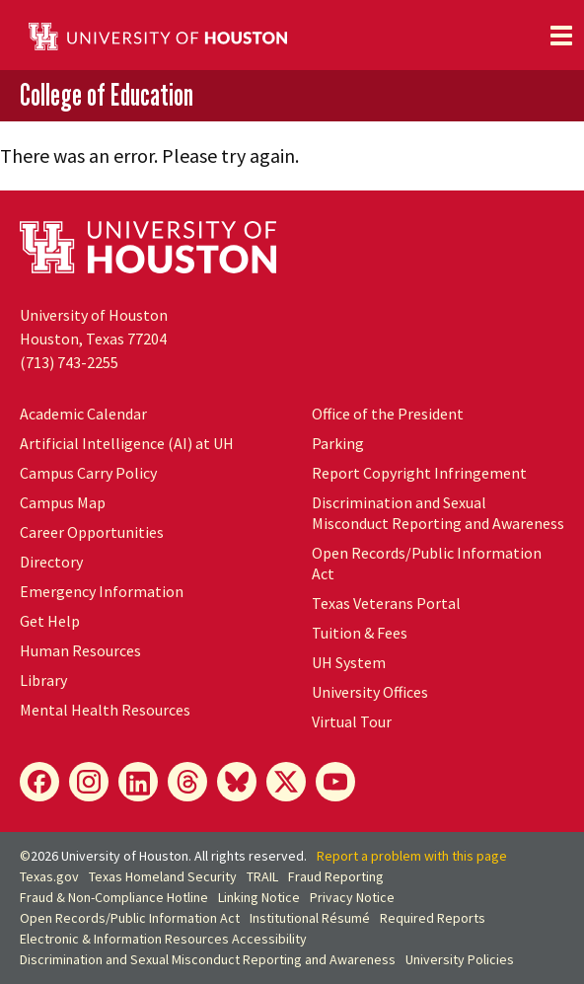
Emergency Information (101, 591)
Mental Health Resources (105, 709)
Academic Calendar (83, 413)
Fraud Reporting (336, 876)
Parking (338, 443)
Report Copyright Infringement (419, 473)
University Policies (459, 959)
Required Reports (432, 918)
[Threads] (187, 781)
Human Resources (80, 650)
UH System (349, 662)
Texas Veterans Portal (386, 603)
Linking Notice (259, 897)
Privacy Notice (352, 897)
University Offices (370, 692)
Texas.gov (49, 876)
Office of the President (388, 413)
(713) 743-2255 (69, 362)
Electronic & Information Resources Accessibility (163, 938)
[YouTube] (335, 781)
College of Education (106, 95)
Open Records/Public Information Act (130, 918)
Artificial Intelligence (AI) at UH (127, 443)
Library (43, 680)
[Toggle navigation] (561, 35)
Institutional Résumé (310, 918)
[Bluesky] (236, 781)
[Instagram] (89, 781)
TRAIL (262, 876)
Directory (51, 561)
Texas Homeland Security (163, 876)
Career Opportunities (92, 532)
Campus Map (63, 502)
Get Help (50, 621)
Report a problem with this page (412, 856)
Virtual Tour (352, 721)
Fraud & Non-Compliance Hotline (114, 897)
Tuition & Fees (359, 633)
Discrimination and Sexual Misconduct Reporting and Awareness (438, 512)
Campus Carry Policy (88, 473)
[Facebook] (39, 781)
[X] (286, 781)
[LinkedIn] (138, 781)
